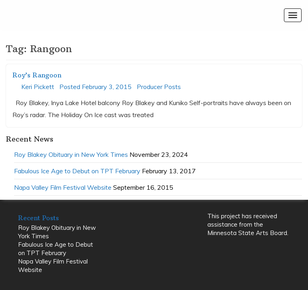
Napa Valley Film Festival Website (62, 187)
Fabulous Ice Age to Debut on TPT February (77, 171)
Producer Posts (159, 87)
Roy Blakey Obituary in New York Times (71, 154)
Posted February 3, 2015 (95, 87)
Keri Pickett (37, 87)
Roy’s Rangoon (36, 75)
